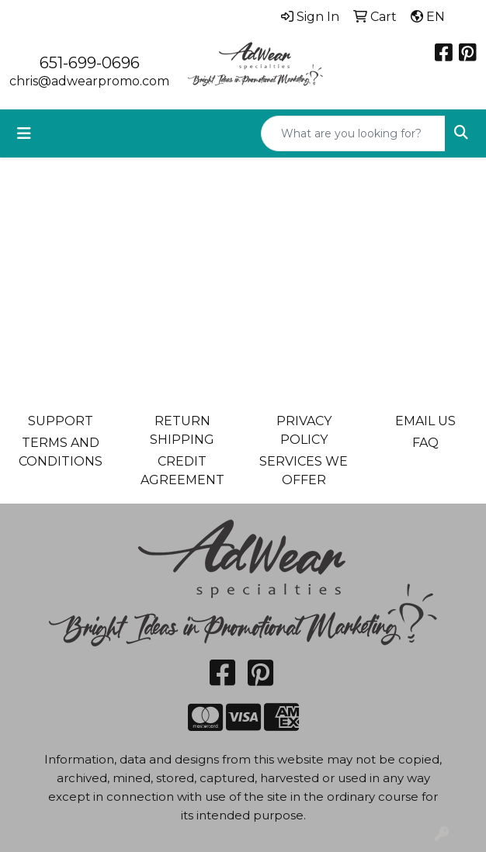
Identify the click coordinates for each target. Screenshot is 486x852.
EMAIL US (425, 421)
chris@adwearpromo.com (89, 81)
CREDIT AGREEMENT (182, 470)
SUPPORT (60, 421)
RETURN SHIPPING (182, 430)
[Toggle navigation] (24, 133)
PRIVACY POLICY (304, 430)
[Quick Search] (353, 133)
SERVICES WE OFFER (303, 470)
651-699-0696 (90, 63)
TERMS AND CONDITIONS (60, 452)
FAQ (425, 442)
